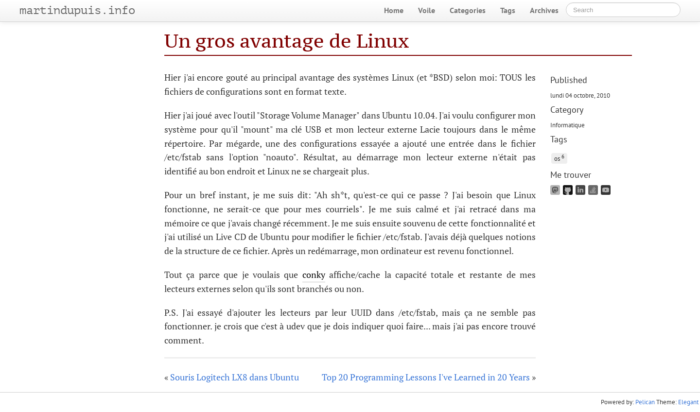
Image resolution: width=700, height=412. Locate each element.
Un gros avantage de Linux (286, 40)
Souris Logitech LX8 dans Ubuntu (234, 377)
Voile (426, 10)
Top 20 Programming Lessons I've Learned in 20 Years (426, 377)
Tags (507, 10)
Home (393, 10)
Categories (468, 10)
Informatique (567, 125)
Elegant (688, 402)
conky (313, 274)
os (559, 157)
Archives (544, 10)
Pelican (645, 402)
